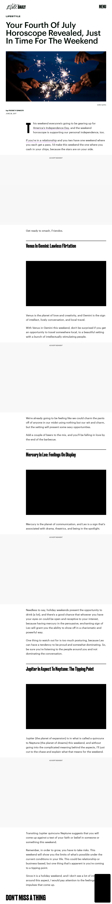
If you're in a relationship (41, 140)
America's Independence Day (51, 127)
